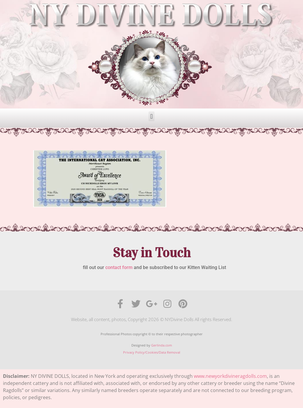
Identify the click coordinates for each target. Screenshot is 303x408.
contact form (119, 267)
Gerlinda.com (161, 345)
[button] (151, 116)
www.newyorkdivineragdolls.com (230, 376)
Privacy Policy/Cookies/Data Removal (151, 352)
